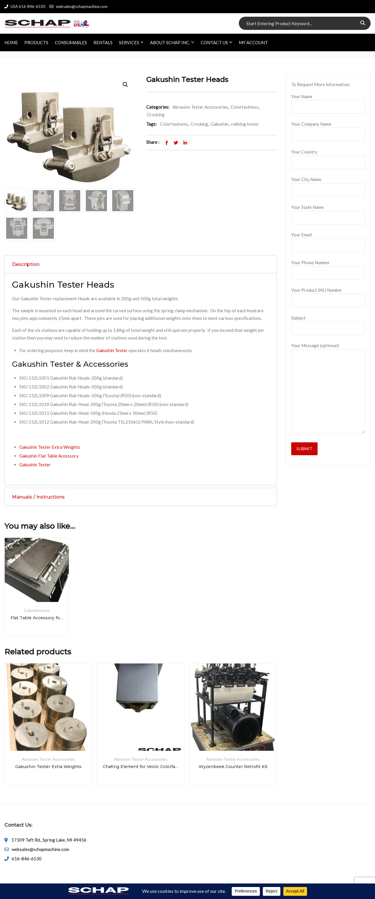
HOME (11, 42)
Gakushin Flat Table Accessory (49, 455)
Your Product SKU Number (328, 295)
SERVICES (129, 42)
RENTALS (102, 42)
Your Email (328, 240)
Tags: (151, 124)
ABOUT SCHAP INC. (170, 42)
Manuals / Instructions (38, 497)
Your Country (328, 157)
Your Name (328, 102)
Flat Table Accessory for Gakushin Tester (37, 617)
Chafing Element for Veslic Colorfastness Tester (140, 766)
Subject (328, 323)
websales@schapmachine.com (78, 6)
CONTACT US (214, 42)
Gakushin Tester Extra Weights (49, 447)
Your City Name (328, 184)
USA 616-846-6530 (24, 6)
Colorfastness (244, 107)
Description (26, 264)
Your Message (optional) (328, 388)
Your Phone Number (328, 268)
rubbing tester (245, 124)
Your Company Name (328, 129)
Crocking (156, 114)
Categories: (157, 107)
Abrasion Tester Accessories (200, 107)
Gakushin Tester (111, 350)
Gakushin (220, 124)
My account (253, 42)
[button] (125, 84)
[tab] (141, 264)
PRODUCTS (36, 42)
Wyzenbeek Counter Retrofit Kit (233, 766)
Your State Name (328, 212)
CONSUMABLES (71, 42)
